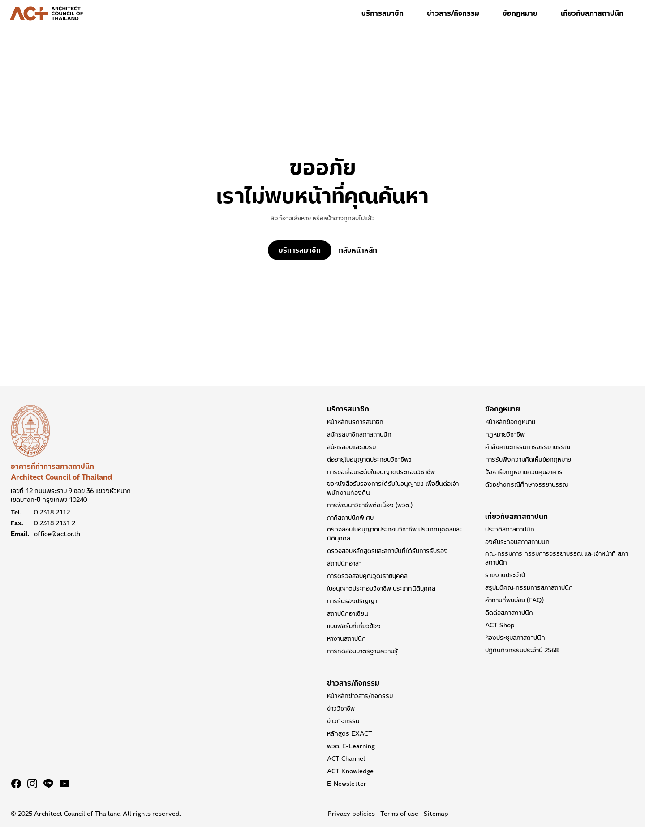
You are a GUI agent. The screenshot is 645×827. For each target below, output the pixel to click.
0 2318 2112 (52, 512)
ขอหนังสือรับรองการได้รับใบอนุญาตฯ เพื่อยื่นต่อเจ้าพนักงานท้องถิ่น (393, 488)
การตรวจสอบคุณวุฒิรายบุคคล (367, 575)
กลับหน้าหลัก (358, 250)
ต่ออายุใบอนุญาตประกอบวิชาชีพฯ (369, 459)
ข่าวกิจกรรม (343, 720)
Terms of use (399, 813)
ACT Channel (346, 758)
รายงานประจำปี (505, 574)
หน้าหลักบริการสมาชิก (355, 421)
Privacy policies (351, 813)
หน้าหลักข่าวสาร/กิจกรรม (360, 695)
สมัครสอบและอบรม (351, 446)
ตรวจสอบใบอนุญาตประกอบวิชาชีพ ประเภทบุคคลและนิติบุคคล (394, 534)
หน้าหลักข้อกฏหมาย (510, 421)
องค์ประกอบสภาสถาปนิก (517, 541)
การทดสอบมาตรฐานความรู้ (362, 651)
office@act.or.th (57, 533)
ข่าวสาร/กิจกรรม (453, 13)
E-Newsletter (346, 783)
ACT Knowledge (350, 771)
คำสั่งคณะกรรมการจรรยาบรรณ (527, 446)
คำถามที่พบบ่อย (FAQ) (514, 600)
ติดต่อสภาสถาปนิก (509, 612)
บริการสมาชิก (382, 13)
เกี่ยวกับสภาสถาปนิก (592, 13)
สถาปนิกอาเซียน (347, 613)
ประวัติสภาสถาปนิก (509, 529)
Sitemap (436, 813)
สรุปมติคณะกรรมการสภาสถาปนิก (529, 587)
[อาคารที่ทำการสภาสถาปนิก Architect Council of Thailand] (30, 431)
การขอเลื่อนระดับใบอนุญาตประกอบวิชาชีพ (381, 471)
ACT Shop (500, 625)
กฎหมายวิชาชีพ (505, 434)
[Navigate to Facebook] (16, 783)
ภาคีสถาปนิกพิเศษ (350, 517)
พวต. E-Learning (351, 745)
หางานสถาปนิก (346, 638)
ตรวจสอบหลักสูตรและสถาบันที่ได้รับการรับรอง (387, 550)
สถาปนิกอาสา (344, 563)
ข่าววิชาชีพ (341, 708)
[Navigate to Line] (48, 783)
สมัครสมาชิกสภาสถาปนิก (359, 434)
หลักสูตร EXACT (349, 733)
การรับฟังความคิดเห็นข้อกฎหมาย (528, 459)
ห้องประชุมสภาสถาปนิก (515, 637)
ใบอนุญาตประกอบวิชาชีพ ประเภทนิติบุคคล (381, 588)
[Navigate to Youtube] (64, 783)
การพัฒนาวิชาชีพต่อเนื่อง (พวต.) (370, 505)
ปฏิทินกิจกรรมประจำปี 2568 (522, 650)
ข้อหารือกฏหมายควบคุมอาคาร (524, 471)
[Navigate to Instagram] (32, 783)
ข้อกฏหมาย (520, 13)
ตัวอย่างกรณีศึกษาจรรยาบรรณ (526, 484)
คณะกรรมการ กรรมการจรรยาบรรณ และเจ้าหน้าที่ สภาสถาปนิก (556, 558)
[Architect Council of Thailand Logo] (47, 13)
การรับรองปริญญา (352, 600)
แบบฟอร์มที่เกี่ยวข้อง (354, 625)
